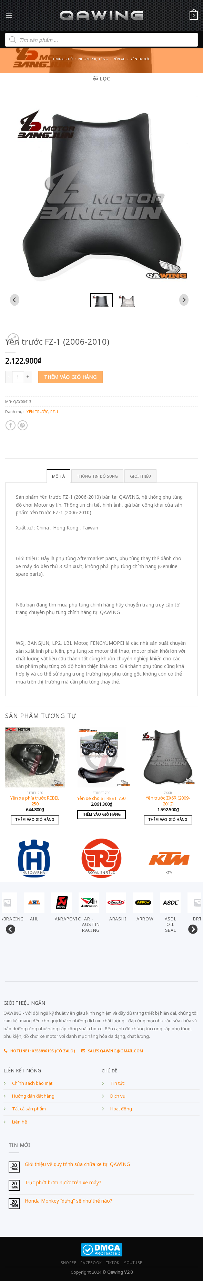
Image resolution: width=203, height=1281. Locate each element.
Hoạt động (121, 1109)
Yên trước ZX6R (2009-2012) (168, 800)
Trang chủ (63, 59)
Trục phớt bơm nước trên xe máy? (63, 1183)
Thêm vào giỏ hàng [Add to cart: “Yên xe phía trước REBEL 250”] (35, 819)
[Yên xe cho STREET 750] (101, 757)
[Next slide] (184, 300)
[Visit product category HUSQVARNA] (33, 856)
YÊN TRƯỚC (140, 59)
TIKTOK (113, 1262)
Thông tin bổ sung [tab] (97, 476)
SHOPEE (68, 1262)
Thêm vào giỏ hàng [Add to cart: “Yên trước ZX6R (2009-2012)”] (168, 819)
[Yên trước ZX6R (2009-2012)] (168, 757)
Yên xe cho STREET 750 (101, 798)
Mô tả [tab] (58, 476)
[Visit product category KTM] (169, 856)
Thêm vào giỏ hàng (70, 377)
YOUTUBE (133, 1262)
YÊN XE (119, 59)
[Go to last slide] (14, 300)
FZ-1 (54, 411)
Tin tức (117, 1083)
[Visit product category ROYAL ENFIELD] (101, 856)
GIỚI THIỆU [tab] (140, 476)
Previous (8, 928)
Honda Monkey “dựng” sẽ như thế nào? (68, 1201)
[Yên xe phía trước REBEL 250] (35, 757)
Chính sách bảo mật (32, 1083)
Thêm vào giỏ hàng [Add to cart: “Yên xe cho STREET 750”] (101, 814)
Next (190, 928)
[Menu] (8, 15)
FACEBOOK (91, 1262)
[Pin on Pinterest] (23, 425)
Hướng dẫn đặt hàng (33, 1096)
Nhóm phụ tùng (93, 59)
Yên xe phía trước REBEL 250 (34, 800)
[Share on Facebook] (11, 425)
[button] (101, 300)
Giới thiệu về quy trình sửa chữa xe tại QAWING (77, 1164)
